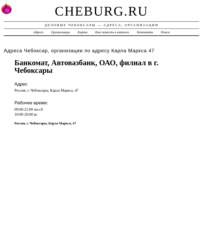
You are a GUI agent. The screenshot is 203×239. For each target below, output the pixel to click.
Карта (82, 32)
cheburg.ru (101, 11)
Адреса (38, 32)
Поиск (165, 32)
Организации (60, 32)
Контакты (145, 32)
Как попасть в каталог (112, 32)
